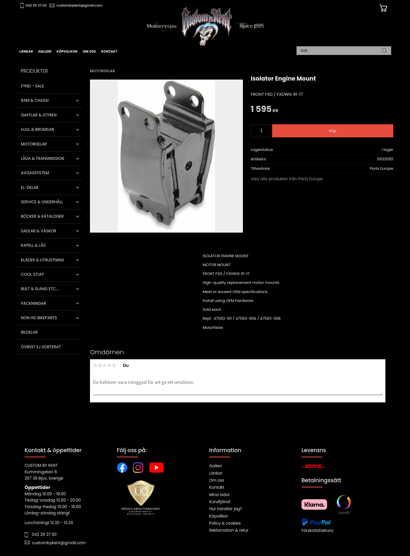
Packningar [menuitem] (33, 303)
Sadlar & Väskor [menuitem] (38, 231)
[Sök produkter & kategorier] (341, 51)
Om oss (216, 480)
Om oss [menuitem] (89, 51)
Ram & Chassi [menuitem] (35, 100)
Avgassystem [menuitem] (35, 173)
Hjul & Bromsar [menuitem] (37, 129)
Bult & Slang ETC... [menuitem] (39, 288)
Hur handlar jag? (225, 509)
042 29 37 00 (36, 5)
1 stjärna (95, 365)
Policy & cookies (225, 523)
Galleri (215, 466)
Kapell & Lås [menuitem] (33, 245)
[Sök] (384, 51)
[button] (77, 100)
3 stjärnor (104, 365)
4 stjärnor (109, 365)
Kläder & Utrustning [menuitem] (42, 260)
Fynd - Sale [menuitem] (32, 86)
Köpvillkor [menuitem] (66, 51)
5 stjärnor (114, 365)
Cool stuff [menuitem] (32, 274)
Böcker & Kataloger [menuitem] (42, 216)
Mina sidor (219, 494)
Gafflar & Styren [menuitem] (38, 115)
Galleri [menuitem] (44, 51)
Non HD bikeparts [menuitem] (39, 318)
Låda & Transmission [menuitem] (42, 158)
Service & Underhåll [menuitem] (42, 202)
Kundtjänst (220, 501)
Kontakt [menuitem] (109, 51)
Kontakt (216, 487)
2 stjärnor (100, 365)
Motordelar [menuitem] (34, 144)
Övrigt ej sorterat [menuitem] (41, 347)
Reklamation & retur (228, 530)
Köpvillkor (218, 516)
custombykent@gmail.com (80, 5)
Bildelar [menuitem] (29, 332)
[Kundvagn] (382, 8)
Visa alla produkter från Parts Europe (287, 179)
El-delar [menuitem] (29, 187)
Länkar (215, 473)
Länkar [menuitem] (26, 51)
